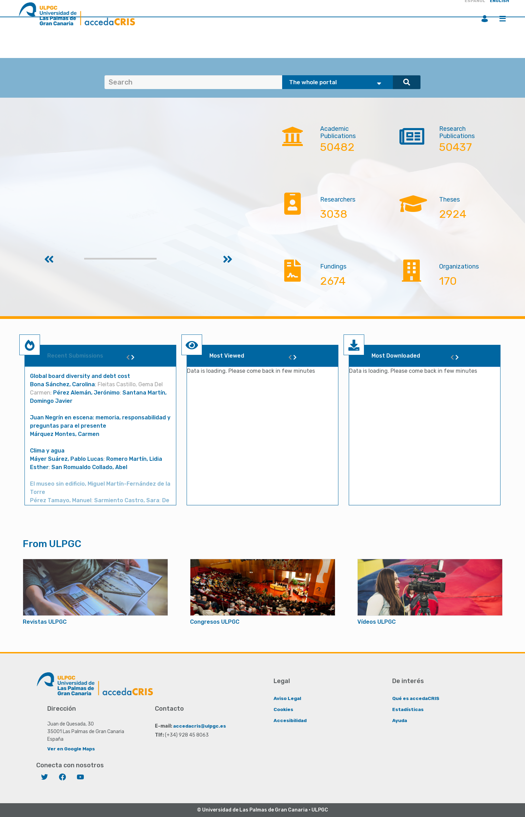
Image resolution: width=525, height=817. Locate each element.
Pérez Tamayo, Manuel (60, 500)
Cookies (283, 709)
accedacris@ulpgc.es (200, 726)
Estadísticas (408, 709)
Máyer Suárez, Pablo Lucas (66, 459)
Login (485, 18)
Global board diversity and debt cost (80, 376)
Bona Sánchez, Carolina (62, 384)
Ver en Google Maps (71, 748)
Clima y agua (47, 450)
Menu (502, 18)
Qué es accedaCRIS (416, 698)
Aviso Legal (287, 698)
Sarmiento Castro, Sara (126, 500)
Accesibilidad (290, 720)
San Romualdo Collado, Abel (89, 467)
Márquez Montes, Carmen (64, 434)
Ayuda (399, 720)
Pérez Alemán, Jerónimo (86, 392)
